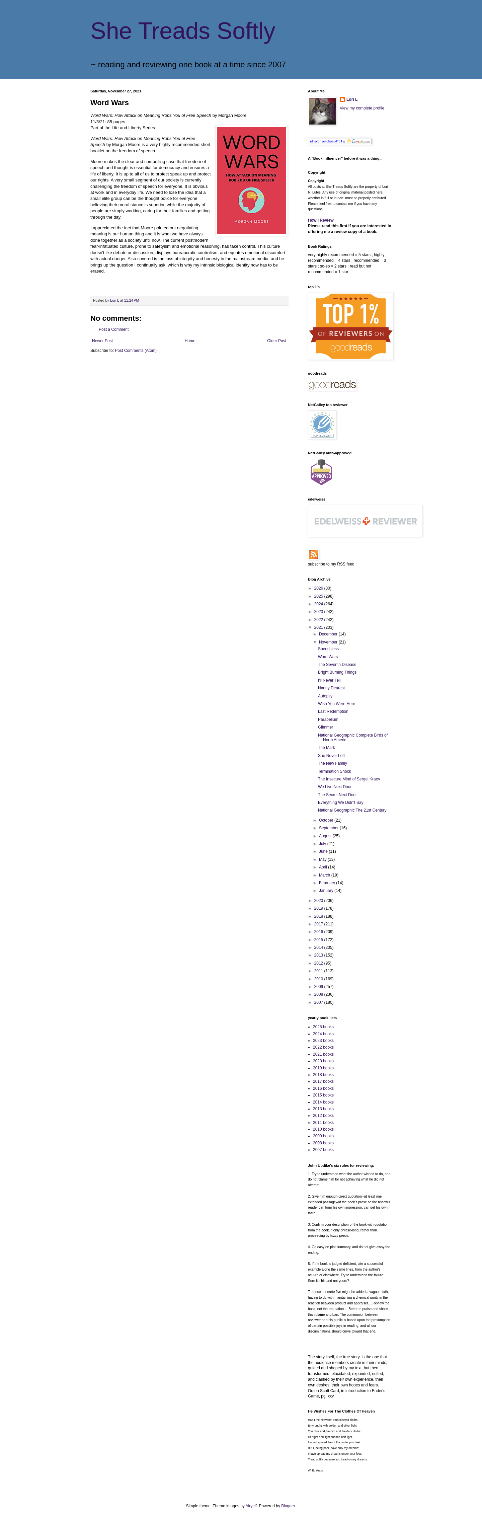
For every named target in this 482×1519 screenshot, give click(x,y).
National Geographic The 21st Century (352, 810)
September (329, 828)
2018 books (323, 1074)
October (326, 820)
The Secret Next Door (337, 794)
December (329, 634)
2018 (319, 916)
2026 (319, 588)
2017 (319, 924)
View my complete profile (362, 108)
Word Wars (328, 657)
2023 (319, 611)
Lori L (351, 99)
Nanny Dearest (331, 688)
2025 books (323, 1026)
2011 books (323, 1122)
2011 (319, 971)
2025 (319, 596)
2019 (319, 908)
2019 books (323, 1068)
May (323, 859)
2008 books (323, 1143)
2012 (319, 963)
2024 (319, 604)
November (329, 642)
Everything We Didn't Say (340, 802)
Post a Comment (114, 329)
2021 (319, 627)
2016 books (323, 1088)
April (323, 867)
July (323, 843)
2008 (319, 994)
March (325, 875)
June (324, 851)
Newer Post (102, 340)
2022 (319, 619)
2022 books (323, 1047)
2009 (319, 986)
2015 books (323, 1095)
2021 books (323, 1054)
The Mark (326, 747)
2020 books (323, 1061)
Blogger (288, 1506)
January (326, 890)
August (326, 836)
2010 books (323, 1129)
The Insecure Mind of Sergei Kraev (349, 779)
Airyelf (251, 1506)
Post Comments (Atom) (136, 350)
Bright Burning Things (337, 672)
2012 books (323, 1115)
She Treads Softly (182, 31)
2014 (319, 947)
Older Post (276, 340)
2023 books (323, 1040)
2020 (319, 900)
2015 (319, 939)
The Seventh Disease (337, 664)
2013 (319, 955)
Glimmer (325, 727)
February (327, 883)
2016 (319, 931)
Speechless (328, 649)
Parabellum (328, 719)
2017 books (323, 1081)
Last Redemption (333, 711)
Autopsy (325, 696)
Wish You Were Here (336, 703)
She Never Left (331, 755)
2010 (319, 979)
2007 (319, 1002)
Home (190, 340)
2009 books (323, 1136)
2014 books (323, 1102)
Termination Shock (334, 771)
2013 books (323, 1109)
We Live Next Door (334, 786)
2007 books (323, 1149)
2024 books (323, 1034)
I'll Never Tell (329, 680)
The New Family (332, 763)
